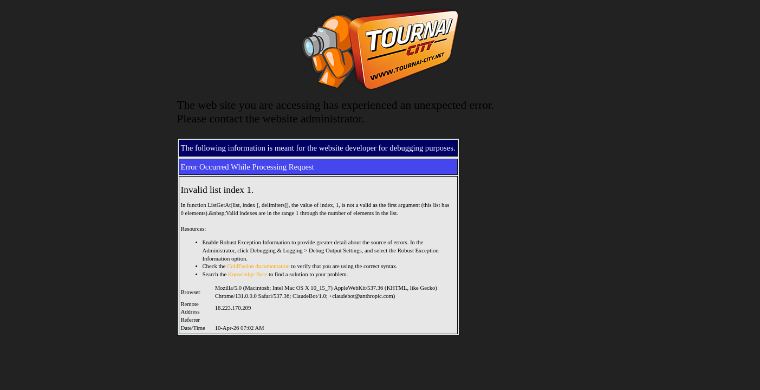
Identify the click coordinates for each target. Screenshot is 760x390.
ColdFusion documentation (258, 266)
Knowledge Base (248, 274)
